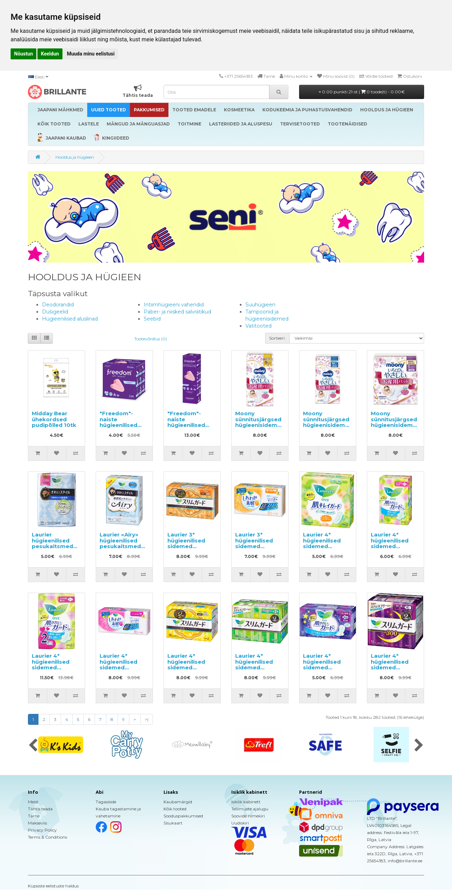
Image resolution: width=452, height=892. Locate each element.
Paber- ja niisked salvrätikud (177, 312)
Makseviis (37, 823)
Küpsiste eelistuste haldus (53, 885)
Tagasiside (106, 801)
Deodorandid (58, 304)
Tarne (34, 815)
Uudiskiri (240, 823)
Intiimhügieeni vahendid (174, 304)
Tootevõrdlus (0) (150, 338)
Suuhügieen (260, 304)
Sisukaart (173, 823)
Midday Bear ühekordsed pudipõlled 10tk (54, 419)
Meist (33, 801)
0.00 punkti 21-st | (362, 91)
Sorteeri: (277, 338)
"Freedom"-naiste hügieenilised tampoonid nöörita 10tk (186, 425)
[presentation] (33, 745)
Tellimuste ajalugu (249, 808)
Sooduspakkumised (183, 815)
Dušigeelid (55, 312)
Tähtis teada (40, 808)
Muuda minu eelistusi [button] (90, 54)
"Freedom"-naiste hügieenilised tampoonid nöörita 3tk (118, 425)
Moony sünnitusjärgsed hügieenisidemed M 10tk (327, 422)
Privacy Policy (42, 830)
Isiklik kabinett (246, 801)
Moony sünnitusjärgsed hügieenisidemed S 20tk (260, 422)
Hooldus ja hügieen (74, 157)
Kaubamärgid (177, 801)
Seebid (152, 319)
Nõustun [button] (23, 54)
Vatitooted (258, 326)
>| (146, 719)
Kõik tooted (174, 808)
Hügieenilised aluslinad (70, 319)
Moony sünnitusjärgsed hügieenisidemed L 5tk (395, 422)
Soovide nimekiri (248, 815)
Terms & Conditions (47, 837)
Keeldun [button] (50, 54)
